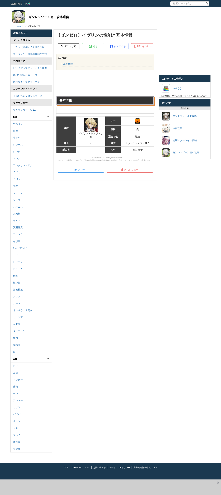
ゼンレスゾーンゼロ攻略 (180, 152)
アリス (16, 296)
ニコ (15, 372)
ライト (16, 220)
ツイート (80, 169)
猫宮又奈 (18, 124)
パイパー (18, 414)
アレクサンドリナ (22, 165)
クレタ (16, 151)
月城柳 (16, 213)
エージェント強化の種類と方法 (30, 54)
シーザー (18, 199)
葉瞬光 (16, 344)
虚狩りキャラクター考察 (26, 81)
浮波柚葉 (18, 289)
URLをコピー (142, 46)
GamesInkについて (81, 467)
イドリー (18, 324)
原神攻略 (172, 128)
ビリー (16, 366)
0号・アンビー (21, 248)
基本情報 (68, 63)
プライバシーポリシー (119, 467)
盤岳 (15, 338)
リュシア (18, 317)
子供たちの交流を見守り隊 (27, 95)
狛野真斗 (18, 448)
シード (16, 303)
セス (15, 428)
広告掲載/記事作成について (146, 467)
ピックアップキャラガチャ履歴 (30, 68)
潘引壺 (16, 441)
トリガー (18, 255)
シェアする (117, 46)
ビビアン (18, 262)
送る (93, 46)
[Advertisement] (107, 487)
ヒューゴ (18, 269)
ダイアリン (19, 331)
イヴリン (18, 241)
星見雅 (16, 137)
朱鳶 (15, 130)
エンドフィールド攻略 (179, 116)
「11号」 (18, 179)
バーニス (18, 206)
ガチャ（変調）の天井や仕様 (29, 47)
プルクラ (18, 435)
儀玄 (15, 275)
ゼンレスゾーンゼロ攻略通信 (48, 17)
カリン (16, 407)
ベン (15, 393)
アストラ (18, 234)
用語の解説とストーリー (26, 75)
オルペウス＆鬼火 (22, 310)
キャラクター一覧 (24, 109)
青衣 (15, 186)
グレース (18, 144)
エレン (16, 158)
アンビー (18, 379)
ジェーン (18, 193)
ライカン (18, 172)
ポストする (68, 46)
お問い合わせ (99, 467)
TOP (66, 467)
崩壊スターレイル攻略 (179, 140)
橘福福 (16, 282)
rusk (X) (171, 88)
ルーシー (18, 421)
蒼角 (15, 386)
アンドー (18, 400)
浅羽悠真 (18, 227)
